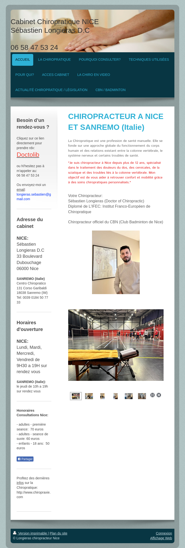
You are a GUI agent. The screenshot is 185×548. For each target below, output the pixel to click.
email (21, 189)
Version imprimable (30, 533)
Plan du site (58, 533)
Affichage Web (161, 538)
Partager (25, 459)
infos (20, 483)
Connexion (164, 533)
